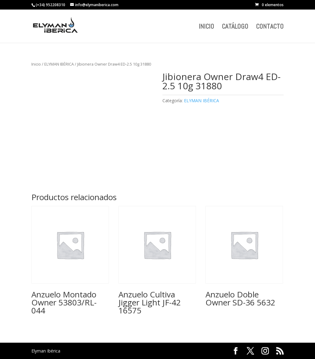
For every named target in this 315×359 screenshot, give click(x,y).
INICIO (206, 27)
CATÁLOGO (235, 27)
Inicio (36, 64)
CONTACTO (270, 27)
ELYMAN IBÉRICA (59, 64)
